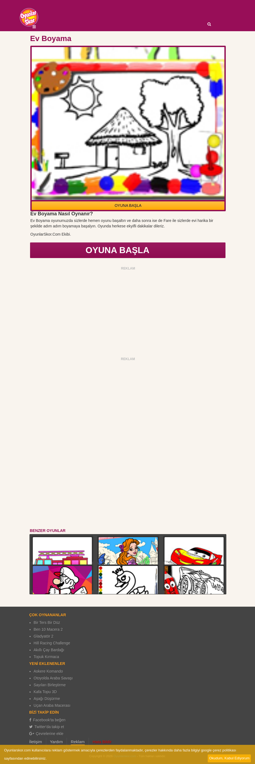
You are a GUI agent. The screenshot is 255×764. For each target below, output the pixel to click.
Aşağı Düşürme (47, 698)
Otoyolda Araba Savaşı (53, 678)
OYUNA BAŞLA (128, 205)
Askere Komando (48, 671)
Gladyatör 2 (43, 636)
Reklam (78, 741)
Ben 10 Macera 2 (48, 629)
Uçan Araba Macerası (52, 705)
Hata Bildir (102, 741)
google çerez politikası (218, 750)
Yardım (56, 741)
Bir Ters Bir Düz (47, 622)
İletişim (35, 741)
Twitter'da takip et (46, 727)
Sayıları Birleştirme (50, 685)
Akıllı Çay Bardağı (49, 650)
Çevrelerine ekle (46, 733)
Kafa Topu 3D (45, 692)
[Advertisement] (128, 310)
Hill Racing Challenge (52, 643)
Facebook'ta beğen (47, 720)
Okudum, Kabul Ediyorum (229, 758)
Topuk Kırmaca (46, 657)
